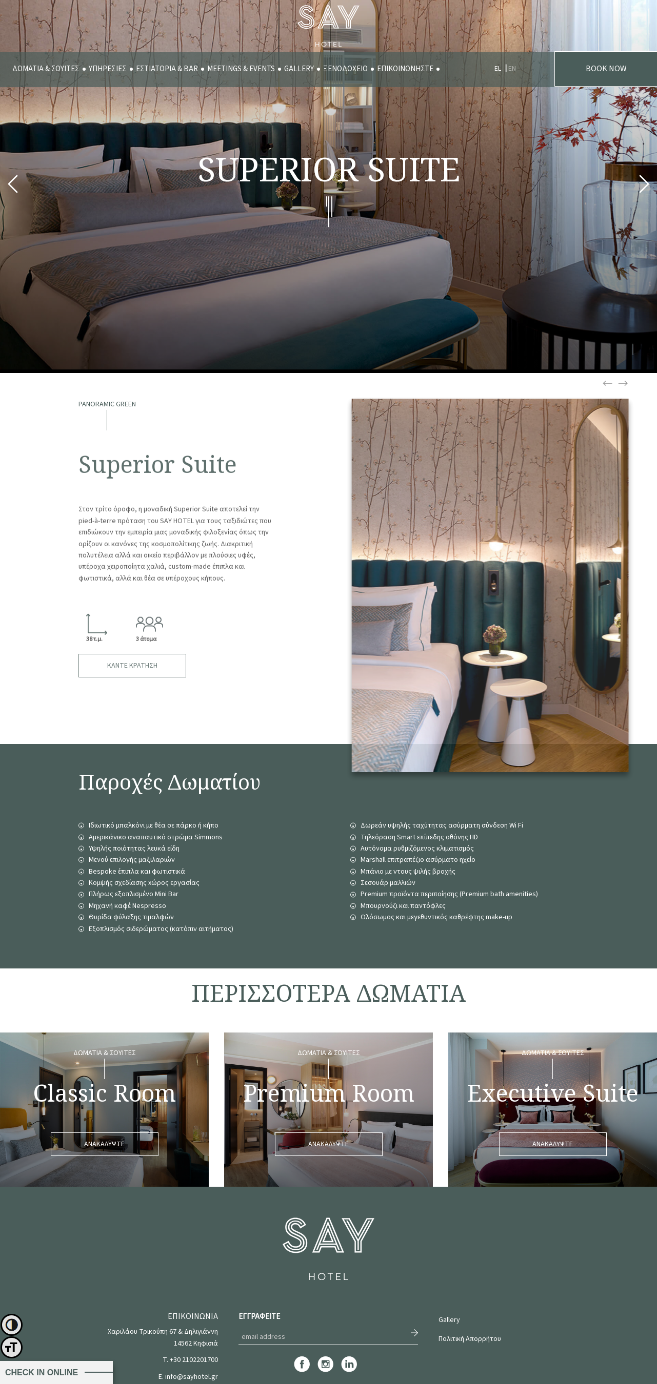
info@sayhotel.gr (191, 1377)
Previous (13, 186)
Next (644, 186)
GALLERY (299, 69)
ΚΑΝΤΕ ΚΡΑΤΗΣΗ (132, 665)
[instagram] (325, 1371)
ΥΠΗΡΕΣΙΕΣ (108, 69)
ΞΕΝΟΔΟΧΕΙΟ (345, 69)
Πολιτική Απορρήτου (470, 1339)
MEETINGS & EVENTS (241, 69)
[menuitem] (46, 69)
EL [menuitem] (497, 69)
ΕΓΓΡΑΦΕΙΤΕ (259, 1316)
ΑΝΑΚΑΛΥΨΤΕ (104, 1144)
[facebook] (302, 1371)
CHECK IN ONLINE (41, 1372)
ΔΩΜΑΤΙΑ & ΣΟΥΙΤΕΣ (45, 69)
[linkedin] (349, 1371)
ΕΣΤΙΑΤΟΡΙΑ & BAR (167, 69)
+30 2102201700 (194, 1360)
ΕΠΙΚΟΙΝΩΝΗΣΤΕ (405, 69)
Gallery (449, 1320)
